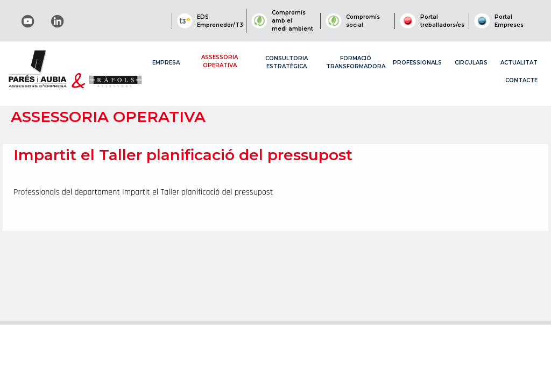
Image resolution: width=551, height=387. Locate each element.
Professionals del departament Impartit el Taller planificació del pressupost (143, 192)
